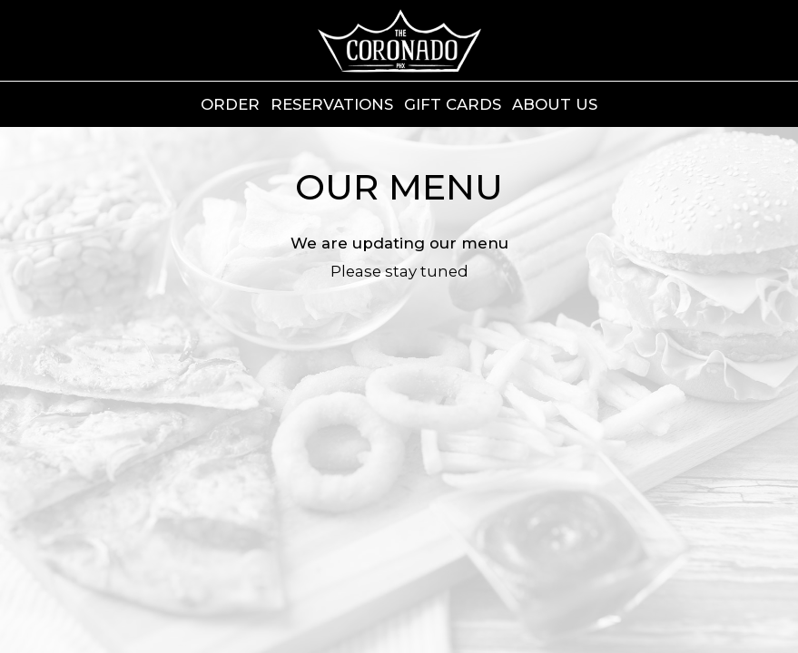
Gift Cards (452, 104)
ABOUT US (554, 104)
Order (230, 104)
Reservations (332, 104)
